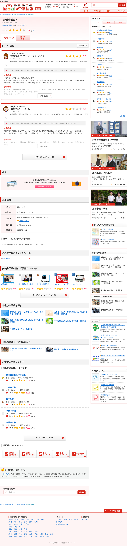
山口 (30, 534)
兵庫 (15, 531)
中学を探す (97, 11)
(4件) (110, 58)
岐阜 (15, 529)
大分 (30, 536)
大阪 (10, 531)
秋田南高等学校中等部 (16, 375)
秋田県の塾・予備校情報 (109, 345)
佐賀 (15, 536)
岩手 (22, 519)
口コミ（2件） (22, 38)
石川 (25, 522)
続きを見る (44, 96)
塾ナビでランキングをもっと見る (45, 295)
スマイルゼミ (77, 284)
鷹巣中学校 (100, 90)
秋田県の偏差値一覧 (107, 239)
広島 (25, 534)
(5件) (110, 33)
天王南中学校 (101, 73)
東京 (10, 524)
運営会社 (85, 519)
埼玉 (22, 524)
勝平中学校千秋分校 (104, 99)
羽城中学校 (11, 422)
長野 (15, 522)
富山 (20, 522)
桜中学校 (10, 399)
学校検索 (122, 5)
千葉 (27, 524)
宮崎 (36, 536)
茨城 (10, 527)
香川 (41, 534)
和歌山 (36, 531)
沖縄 (48, 536)
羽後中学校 (100, 82)
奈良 (30, 531)
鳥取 (10, 534)
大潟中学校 (11, 387)
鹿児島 (42, 536)
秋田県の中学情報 (107, 229)
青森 (16, 519)
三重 (25, 529)
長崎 (20, 536)
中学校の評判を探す (107, 385)
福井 (30, 522)
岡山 (20, 534)
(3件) (110, 41)
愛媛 (46, 534)
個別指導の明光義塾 (26, 284)
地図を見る (24, 221)
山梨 (36, 522)
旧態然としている (20, 108)
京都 (20, 531)
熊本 (25, 536)
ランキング (121, 11)
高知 (51, 534)
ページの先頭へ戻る (113, 511)
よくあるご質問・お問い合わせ (67, 519)
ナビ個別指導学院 (43, 284)
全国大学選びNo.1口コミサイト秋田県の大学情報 (111, 336)
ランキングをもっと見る (44, 438)
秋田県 (4, 25)
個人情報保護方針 (62, 524)
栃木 (20, 527)
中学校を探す (105, 395)
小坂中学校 (11, 411)
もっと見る (121, 116)
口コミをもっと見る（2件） (44, 157)
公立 (23, 25)
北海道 (11, 519)
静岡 (20, 529)
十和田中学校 (101, 107)
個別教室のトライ (7, 284)
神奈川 (16, 524)
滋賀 (25, 531)
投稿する (84, 46)
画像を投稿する (44, 186)
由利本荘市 (9, 25)
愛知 (10, 529)
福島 (42, 519)
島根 (15, 534)
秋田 (32, 519)
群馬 (15, 527)
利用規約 (6, 474)
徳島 (36, 534)
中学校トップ (8, 38)
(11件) (111, 50)
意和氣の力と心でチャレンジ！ (27, 56)
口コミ (109, 11)
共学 (26, 25)
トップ (86, 11)
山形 (37, 519)
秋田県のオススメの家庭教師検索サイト (113, 357)
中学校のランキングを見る (110, 374)
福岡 (10, 536)
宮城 (27, 519)
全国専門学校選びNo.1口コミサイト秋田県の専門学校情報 (113, 326)
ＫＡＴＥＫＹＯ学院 (61, 284)
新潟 (10, 522)
